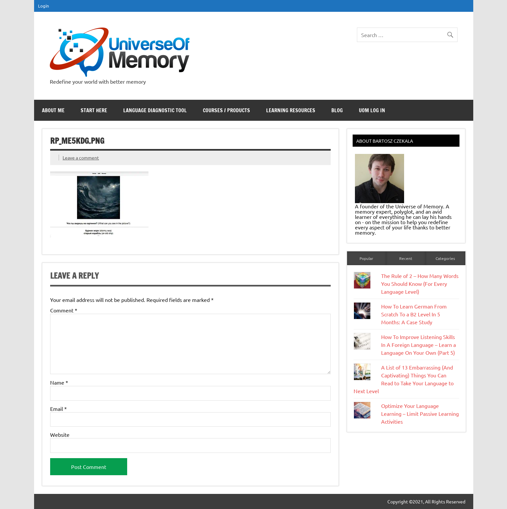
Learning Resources (290, 110)
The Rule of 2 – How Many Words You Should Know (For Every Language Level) (419, 283)
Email (58, 408)
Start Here (94, 110)
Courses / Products (226, 110)
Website (59, 434)
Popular (366, 258)
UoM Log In (372, 110)
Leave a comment (81, 157)
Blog (337, 110)
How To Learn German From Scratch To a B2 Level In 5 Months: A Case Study (414, 314)
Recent (405, 258)
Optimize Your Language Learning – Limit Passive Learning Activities (420, 413)
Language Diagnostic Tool (155, 110)
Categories (445, 258)
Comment (63, 310)
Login (43, 6)
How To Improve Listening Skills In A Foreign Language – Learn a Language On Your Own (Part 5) (418, 344)
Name (59, 382)
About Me (53, 110)
